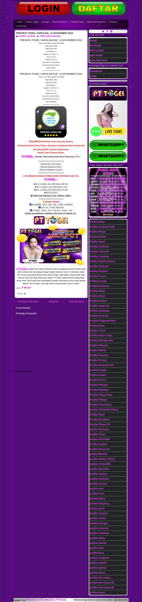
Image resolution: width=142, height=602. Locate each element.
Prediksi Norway (98, 360)
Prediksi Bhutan (98, 236)
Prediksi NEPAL (98, 350)
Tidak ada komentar (50, 36)
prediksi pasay (97, 538)
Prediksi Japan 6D (99, 306)
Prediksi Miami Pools (101, 335)
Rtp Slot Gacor (60, 22)
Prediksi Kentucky (99, 315)
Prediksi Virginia (98, 444)
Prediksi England (99, 271)
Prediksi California (99, 246)
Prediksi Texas (97, 434)
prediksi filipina (98, 498)
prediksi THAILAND (100, 464)
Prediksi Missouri (99, 345)
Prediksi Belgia (98, 231)
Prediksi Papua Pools (101, 394)
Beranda (53, 301)
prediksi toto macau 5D (102, 587)
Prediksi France (98, 276)
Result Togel (32, 22)
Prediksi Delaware (99, 266)
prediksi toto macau (100, 577)
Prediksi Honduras (99, 286)
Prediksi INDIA (97, 291)
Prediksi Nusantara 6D (102, 365)
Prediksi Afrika (97, 222)
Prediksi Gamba (98, 281)
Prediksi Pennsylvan (100, 404)
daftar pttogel (97, 50)
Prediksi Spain (97, 414)
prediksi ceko (97, 488)
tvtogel (93, 76)
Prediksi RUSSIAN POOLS (104, 409)
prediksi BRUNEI (99, 454)
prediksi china (97, 493)
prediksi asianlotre (99, 469)
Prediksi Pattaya (98, 399)
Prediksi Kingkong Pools (103, 320)
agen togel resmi (99, 60)
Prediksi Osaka (98, 375)
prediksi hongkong (99, 503)
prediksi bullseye (99, 474)
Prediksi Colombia (99, 256)
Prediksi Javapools (100, 310)
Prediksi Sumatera (99, 419)
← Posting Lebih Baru (27, 301)
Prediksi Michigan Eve (101, 340)
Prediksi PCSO (98, 380)
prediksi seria (97, 553)
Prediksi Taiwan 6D (100, 424)
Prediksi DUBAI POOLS (102, 261)
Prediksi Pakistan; (99, 390)
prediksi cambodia (99, 479)
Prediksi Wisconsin (100, 449)
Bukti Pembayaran (96, 22)
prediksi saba (97, 548)
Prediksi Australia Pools (102, 226)
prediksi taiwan (98, 572)
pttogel (45, 22)
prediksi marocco (99, 513)
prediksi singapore (99, 558)
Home (20, 22)
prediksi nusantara (99, 533)
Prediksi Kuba (97, 325)
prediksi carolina (26, 36)
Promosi (113, 22)
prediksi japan (97, 508)
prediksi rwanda (98, 543)
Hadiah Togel (77, 22)
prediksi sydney (98, 567)
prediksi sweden (98, 563)
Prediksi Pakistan (99, 385)
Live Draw (21, 26)
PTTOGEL (28, 156)
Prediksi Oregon (98, 370)
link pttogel (95, 45)
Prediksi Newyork (99, 355)
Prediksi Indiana (98, 301)
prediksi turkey (97, 592)
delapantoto (96, 71)
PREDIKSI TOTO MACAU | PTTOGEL (46, 600)
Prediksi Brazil (97, 241)
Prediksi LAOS (97, 330)
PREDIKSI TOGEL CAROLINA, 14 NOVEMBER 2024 (44, 33)
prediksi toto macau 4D (102, 582)
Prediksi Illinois (98, 296)
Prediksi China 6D (99, 251)
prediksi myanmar (99, 528)
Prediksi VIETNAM (100, 439)
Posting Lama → (78, 301)
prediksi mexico (98, 518)
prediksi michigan (99, 523)
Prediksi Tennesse (99, 429)
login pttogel (96, 55)
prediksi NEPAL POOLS (102, 459)
